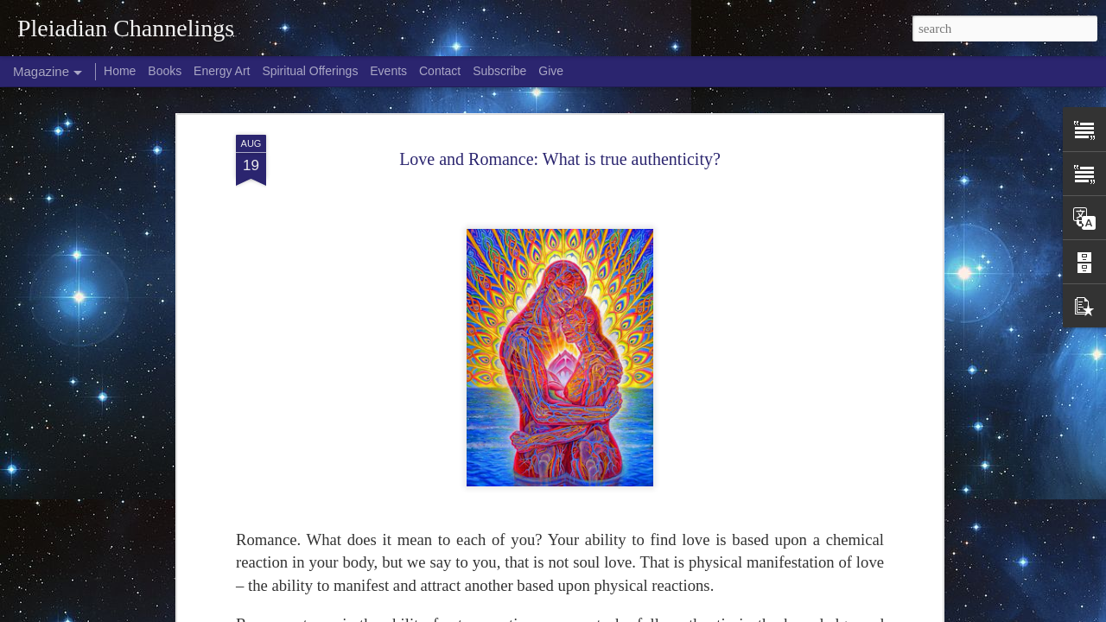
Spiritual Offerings (310, 71)
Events (388, 71)
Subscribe (499, 71)
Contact (440, 71)
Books (164, 71)
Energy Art (222, 71)
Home (120, 71)
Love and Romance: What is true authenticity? (560, 158)
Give (550, 71)
